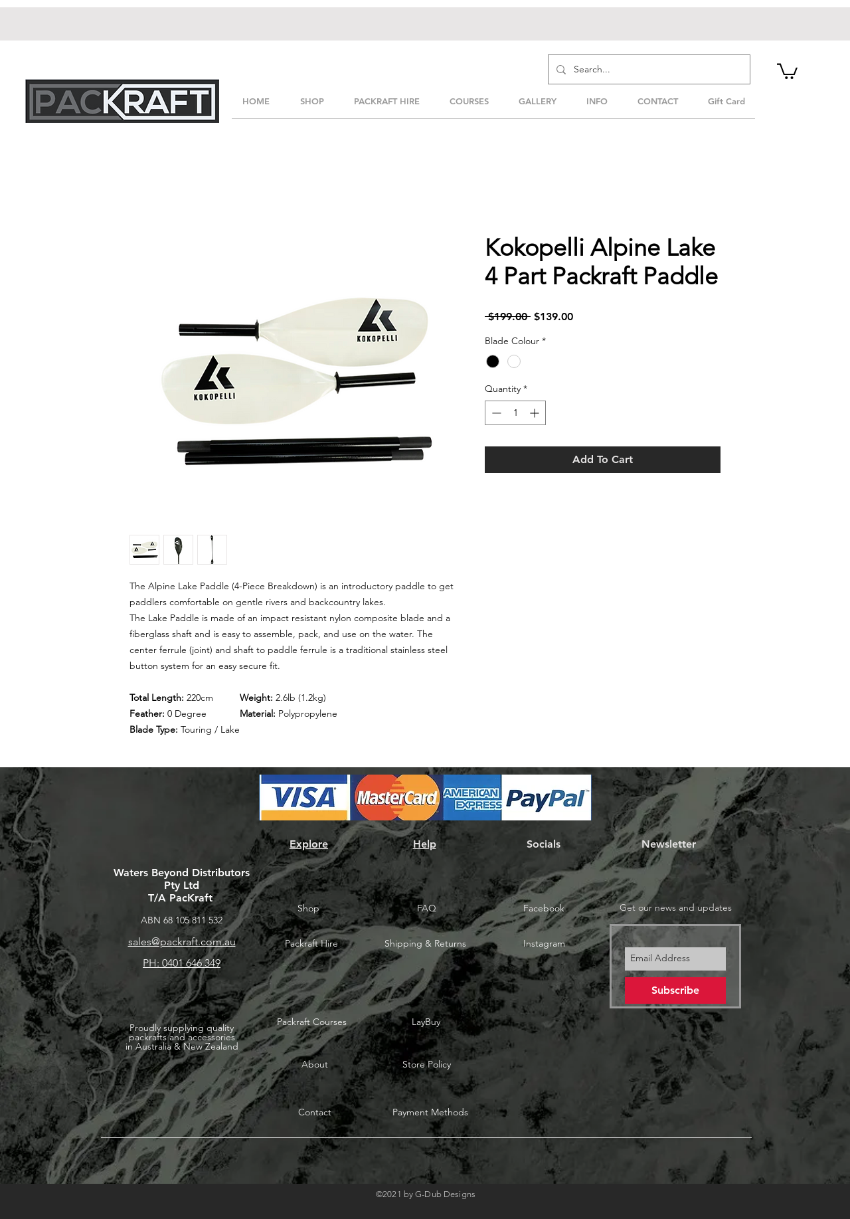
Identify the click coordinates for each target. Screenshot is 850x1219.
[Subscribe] (675, 990)
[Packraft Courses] (311, 1022)
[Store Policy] (426, 1065)
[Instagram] (544, 944)
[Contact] (315, 1112)
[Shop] (308, 908)
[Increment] (535, 412)
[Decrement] (495, 412)
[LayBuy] (426, 1022)
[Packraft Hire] (311, 944)
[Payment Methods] (430, 1112)
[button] (787, 70)
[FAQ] (426, 908)
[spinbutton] (515, 412)
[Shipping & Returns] (425, 944)
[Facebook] (544, 908)
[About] (315, 1065)
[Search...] (648, 69)
